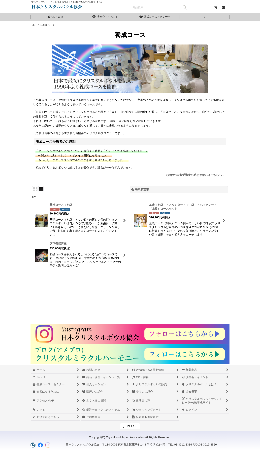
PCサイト (132, 426)
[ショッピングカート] (216, 7)
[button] (204, 17)
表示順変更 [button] (140, 189)
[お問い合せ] (223, 7)
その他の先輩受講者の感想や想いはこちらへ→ (195, 175)
